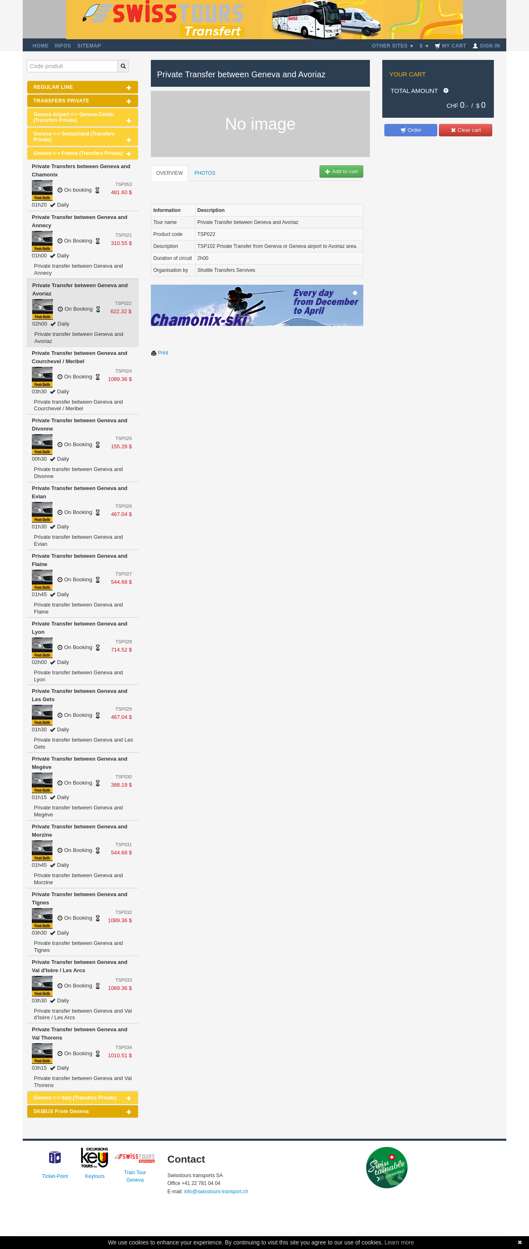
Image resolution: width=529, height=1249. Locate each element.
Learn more (399, 1242)
